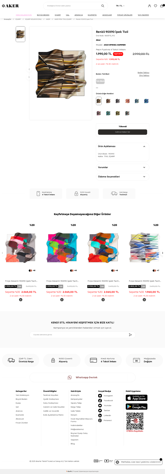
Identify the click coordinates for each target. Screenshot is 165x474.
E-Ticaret (75, 471)
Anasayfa (7, 19)
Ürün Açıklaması (106, 146)
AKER (48, 19)
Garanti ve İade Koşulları (54, 407)
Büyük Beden (21, 399)
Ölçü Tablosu (144, 75)
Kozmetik (20, 415)
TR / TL (120, 6)
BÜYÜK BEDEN (43, 15)
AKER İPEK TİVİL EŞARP (63, 19)
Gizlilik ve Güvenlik (51, 411)
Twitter (104, 410)
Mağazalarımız (77, 429)
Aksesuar (20, 419)
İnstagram (105, 395)
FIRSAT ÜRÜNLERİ (124, 15)
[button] (29, 69)
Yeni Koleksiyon (22, 395)
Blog (73, 444)
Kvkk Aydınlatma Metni (53, 415)
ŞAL (67, 15)
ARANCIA (79, 15)
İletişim (74, 415)
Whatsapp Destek (82, 377)
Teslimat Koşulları (50, 395)
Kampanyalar (76, 399)
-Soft (69, 471)
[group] (60, 73)
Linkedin (104, 415)
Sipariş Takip (76, 403)
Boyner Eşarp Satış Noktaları (79, 434)
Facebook (105, 400)
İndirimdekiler (77, 425)
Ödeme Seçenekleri (109, 177)
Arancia (19, 411)
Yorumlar (103, 167)
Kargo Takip (76, 407)
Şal (17, 407)
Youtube (104, 405)
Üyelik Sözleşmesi (51, 399)
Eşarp (18, 403)
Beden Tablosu (143, 73)
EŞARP (58, 15)
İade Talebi (75, 411)
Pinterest (105, 420)
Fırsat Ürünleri (22, 423)
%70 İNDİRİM (143, 15)
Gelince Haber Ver (122, 132)
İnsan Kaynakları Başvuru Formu (82, 420)
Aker (98, 40)
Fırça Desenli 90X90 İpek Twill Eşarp (20, 281)
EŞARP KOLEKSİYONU (33, 19)
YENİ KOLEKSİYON (24, 15)
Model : (111, 45)
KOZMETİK (92, 15)
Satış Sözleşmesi (50, 403)
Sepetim (74, 440)
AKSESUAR (107, 15)
